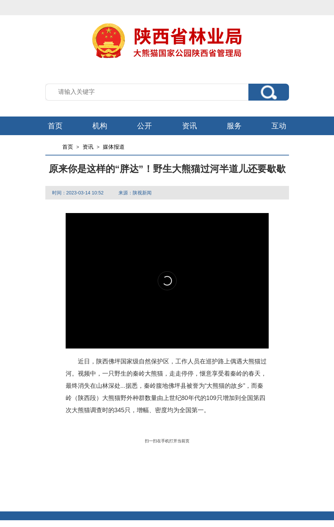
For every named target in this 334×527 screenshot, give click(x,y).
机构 (99, 126)
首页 (55, 126)
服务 (234, 126)
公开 (144, 126)
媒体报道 (114, 147)
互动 (278, 126)
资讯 (189, 126)
